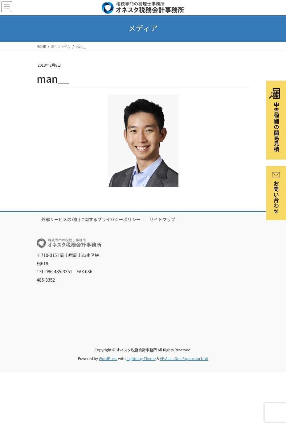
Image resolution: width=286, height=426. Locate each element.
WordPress (108, 358)
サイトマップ (162, 219)
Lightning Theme (141, 358)
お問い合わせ (276, 193)
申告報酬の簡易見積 (274, 120)
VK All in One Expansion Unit (184, 358)
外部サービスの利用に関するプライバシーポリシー (91, 219)
